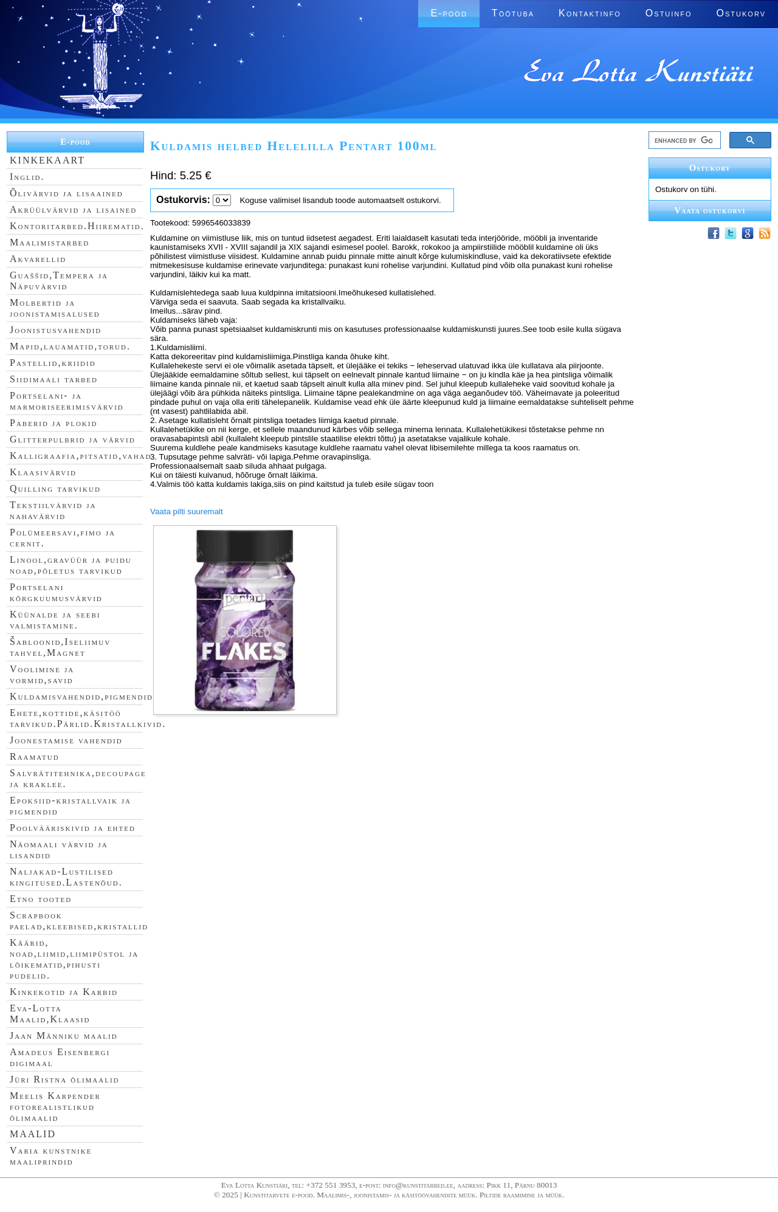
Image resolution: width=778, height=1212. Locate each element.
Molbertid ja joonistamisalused (55, 307)
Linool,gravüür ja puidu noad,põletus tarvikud (71, 565)
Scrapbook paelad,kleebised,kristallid (79, 920)
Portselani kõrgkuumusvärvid (56, 592)
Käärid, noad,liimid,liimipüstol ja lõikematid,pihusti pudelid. (74, 958)
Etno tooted (41, 899)
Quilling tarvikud (55, 488)
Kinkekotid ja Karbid (64, 991)
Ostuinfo (668, 13)
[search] (683, 140)
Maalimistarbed (49, 242)
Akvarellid (38, 258)
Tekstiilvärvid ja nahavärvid (53, 510)
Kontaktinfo (590, 13)
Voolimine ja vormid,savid (42, 674)
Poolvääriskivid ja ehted (73, 827)
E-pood (448, 13)
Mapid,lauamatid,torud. (70, 346)
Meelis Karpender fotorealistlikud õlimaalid (55, 1106)
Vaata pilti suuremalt (186, 511)
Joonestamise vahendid (66, 740)
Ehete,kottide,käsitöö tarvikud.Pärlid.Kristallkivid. (88, 718)
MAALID (33, 1134)
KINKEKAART (47, 160)
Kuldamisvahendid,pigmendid (81, 696)
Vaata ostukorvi (710, 210)
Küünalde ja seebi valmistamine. (55, 619)
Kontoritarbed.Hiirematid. (77, 226)
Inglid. (27, 176)
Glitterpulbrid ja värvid (73, 439)
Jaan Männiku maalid (64, 1035)
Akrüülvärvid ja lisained (73, 209)
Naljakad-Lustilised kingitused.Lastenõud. (66, 876)
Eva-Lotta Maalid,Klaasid (50, 1013)
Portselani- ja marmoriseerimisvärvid (67, 400)
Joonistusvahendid (56, 330)
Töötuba (513, 13)
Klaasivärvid (43, 472)
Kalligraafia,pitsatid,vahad (80, 455)
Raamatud (35, 756)
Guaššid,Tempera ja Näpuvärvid (59, 280)
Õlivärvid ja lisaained (66, 193)
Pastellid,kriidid (53, 362)
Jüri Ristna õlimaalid (65, 1079)
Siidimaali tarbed (54, 379)
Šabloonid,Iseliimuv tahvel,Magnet (60, 647)
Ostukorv (741, 13)
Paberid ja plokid (53, 423)
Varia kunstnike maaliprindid (51, 1155)
